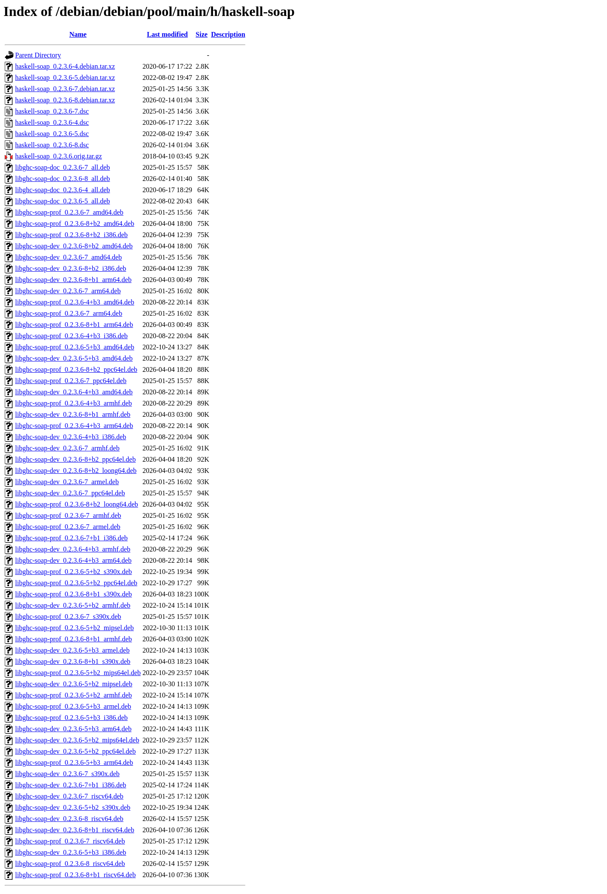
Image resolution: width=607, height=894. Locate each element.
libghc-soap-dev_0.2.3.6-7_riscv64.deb (69, 796)
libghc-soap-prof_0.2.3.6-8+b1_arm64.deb (74, 324)
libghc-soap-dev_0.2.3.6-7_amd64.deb (68, 257)
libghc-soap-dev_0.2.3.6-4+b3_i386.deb (70, 437)
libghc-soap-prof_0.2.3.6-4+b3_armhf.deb (73, 403)
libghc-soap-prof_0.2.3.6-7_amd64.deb (69, 212)
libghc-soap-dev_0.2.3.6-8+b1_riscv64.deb (74, 830)
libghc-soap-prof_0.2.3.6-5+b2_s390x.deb (73, 571)
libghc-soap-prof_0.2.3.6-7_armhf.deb (68, 515)
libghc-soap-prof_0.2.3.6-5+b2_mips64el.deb (78, 672)
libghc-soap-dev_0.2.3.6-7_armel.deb (67, 481)
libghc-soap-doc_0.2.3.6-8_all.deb (62, 178)
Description (228, 34)
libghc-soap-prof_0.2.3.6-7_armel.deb (67, 526)
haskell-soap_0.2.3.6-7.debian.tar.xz (65, 88)
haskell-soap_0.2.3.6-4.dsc (52, 122)
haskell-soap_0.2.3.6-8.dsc (52, 145)
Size (202, 34)
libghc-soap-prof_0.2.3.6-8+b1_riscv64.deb (75, 874)
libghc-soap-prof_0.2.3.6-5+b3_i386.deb (71, 717)
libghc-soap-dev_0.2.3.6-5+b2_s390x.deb (72, 807)
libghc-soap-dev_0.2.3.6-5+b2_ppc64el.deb (75, 751)
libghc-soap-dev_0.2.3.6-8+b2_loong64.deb (76, 470)
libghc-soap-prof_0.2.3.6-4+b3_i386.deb (71, 335)
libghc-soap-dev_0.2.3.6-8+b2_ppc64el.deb (75, 459)
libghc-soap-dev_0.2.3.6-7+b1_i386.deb (70, 785)
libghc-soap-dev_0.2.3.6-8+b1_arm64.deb (73, 279)
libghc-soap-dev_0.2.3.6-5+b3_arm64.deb (73, 728)
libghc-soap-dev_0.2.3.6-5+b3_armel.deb (72, 650)
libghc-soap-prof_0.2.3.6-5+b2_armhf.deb (73, 695)
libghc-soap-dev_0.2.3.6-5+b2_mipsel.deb (73, 684)
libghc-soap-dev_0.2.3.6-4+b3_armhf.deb (72, 549)
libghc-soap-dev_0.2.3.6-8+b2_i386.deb (70, 268)
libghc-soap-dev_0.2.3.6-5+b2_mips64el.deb (77, 740)
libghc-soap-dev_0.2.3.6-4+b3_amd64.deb (74, 392)
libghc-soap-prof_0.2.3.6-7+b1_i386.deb (71, 538)
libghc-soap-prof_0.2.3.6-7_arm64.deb (68, 313)
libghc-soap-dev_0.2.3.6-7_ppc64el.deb (70, 493)
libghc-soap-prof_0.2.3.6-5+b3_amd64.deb (74, 347)
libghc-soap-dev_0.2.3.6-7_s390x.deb (67, 773)
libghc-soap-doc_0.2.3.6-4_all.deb (62, 189)
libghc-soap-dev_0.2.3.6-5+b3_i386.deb (70, 852)
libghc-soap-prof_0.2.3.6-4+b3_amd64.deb (74, 302)
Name (77, 34)
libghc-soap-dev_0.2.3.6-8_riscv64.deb (69, 818)
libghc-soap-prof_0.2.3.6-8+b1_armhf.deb (73, 639)
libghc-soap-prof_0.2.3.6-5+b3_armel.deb (73, 706)
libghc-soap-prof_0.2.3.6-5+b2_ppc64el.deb (76, 582)
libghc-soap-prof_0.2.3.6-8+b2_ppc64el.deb (76, 369)
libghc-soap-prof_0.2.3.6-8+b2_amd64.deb (74, 223)
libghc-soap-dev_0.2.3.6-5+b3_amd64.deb (74, 358)
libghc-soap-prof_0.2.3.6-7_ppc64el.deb (71, 380)
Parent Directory (38, 55)
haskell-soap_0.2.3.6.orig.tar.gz (58, 156)
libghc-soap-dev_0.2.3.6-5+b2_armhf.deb (72, 605)
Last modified (167, 34)
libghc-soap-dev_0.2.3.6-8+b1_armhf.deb (72, 414)
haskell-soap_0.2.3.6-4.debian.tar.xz (65, 66)
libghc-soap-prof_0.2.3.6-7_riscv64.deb (70, 841)
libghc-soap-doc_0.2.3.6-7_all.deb (62, 167)
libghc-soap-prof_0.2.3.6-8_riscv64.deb (70, 863)
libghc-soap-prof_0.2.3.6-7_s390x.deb (68, 616)
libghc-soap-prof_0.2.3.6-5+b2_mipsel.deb (74, 627)
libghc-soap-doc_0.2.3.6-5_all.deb (62, 201)
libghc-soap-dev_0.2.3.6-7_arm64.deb (68, 291)
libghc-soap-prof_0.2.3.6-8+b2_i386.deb (71, 234)
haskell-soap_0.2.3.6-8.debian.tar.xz (65, 100)
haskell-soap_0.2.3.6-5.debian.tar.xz (65, 77)
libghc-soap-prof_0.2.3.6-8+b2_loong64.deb (76, 504)
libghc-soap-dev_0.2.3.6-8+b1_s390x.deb (72, 661)
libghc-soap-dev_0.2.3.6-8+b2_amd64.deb (74, 246)
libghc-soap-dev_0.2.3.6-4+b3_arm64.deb (73, 560)
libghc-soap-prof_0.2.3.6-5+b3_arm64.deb (74, 762)
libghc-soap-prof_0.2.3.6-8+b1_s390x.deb (73, 594)
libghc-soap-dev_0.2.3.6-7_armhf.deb (67, 448)
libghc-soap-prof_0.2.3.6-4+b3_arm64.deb (74, 425)
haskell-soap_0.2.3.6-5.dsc (52, 133)
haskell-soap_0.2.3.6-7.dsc (52, 111)
